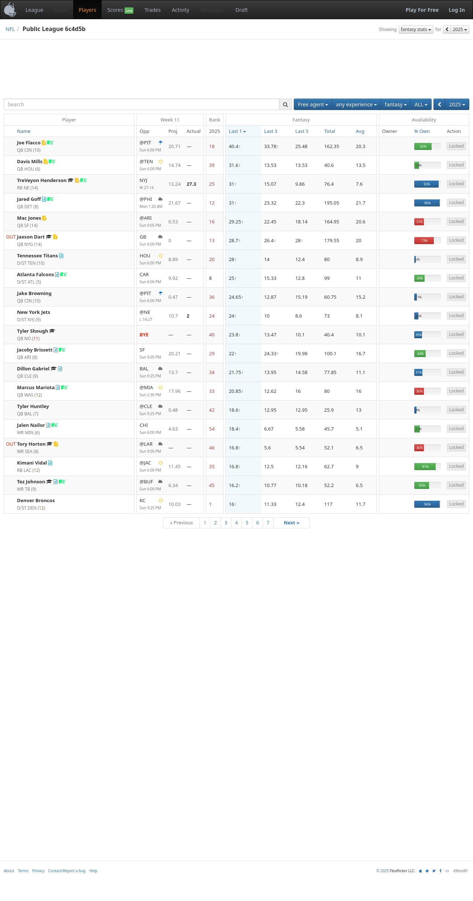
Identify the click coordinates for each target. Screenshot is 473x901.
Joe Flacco (29, 142)
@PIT (151, 146)
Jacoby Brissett (34, 349)
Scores (120, 10)
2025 (460, 29)
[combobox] (141, 104)
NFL (10, 28)
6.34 (173, 485)
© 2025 (382, 894)
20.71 (175, 146)
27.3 (191, 184)
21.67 (175, 202)
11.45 (175, 466)
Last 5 (302, 131)
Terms (23, 894)
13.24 (175, 184)
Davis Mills (29, 161)
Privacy (38, 894)
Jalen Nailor (31, 425)
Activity (180, 9)
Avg (360, 131)
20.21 (175, 353)
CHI (151, 429)
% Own (422, 131)
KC (151, 504)
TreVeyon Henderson (42, 180)
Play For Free (422, 9)
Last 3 (271, 131)
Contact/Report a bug (67, 894)
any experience (356, 104)
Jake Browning (34, 293)
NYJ (151, 184)
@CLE (151, 410)
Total (329, 131)
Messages (212, 9)
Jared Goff (29, 199)
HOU (151, 259)
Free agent (313, 104)
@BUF (151, 485)
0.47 (173, 297)
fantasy (396, 104)
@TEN (151, 165)
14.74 (175, 165)
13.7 (173, 372)
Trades (152, 9)
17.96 (175, 391)
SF (151, 353)
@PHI (151, 203)
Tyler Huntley (33, 406)
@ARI (151, 222)
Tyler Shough (32, 331)
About (9, 894)
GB (151, 240)
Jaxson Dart (31, 236)
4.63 (173, 428)
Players (87, 9)
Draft (241, 9)
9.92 (173, 278)
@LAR (151, 448)
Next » (292, 522)
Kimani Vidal (32, 462)
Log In (457, 9)
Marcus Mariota (36, 387)
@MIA (151, 391)
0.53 (173, 221)
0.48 (173, 410)
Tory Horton (31, 444)
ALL (421, 104)
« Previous (181, 522)
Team (61, 9)
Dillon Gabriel (33, 368)
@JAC (151, 466)
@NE (151, 316)
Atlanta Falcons (35, 274)
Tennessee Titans (37, 255)
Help (93, 894)
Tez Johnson (31, 481)
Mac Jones (29, 218)
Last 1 (237, 131)
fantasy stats (416, 29)
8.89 (173, 259)
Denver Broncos (36, 500)
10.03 (175, 504)
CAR (151, 278)
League (34, 9)
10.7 (173, 315)
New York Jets (33, 312)
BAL (151, 372)
